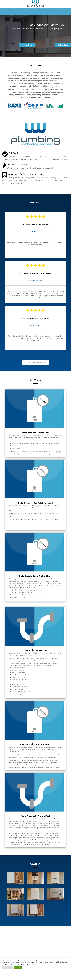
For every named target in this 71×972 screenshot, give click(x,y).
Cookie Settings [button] (7, 968)
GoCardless (62, 45)
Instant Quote (27, 45)
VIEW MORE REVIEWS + (35, 362)
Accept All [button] (18, 968)
